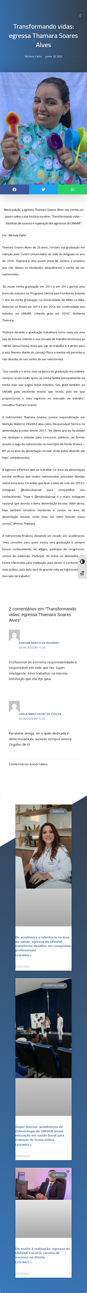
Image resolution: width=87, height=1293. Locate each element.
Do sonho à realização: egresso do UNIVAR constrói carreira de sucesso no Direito (42, 1253)
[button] (80, 15)
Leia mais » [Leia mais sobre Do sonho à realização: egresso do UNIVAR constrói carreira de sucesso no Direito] (23, 1262)
